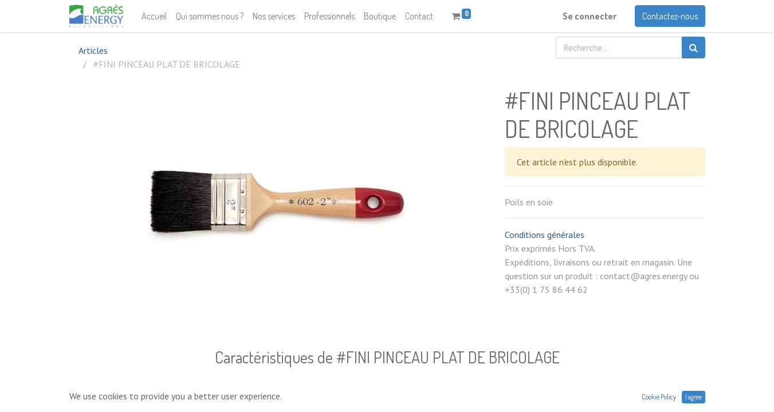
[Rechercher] (693, 47)
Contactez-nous (670, 16)
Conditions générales (544, 234)
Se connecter (589, 16)
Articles (93, 50)
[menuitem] (154, 16)
